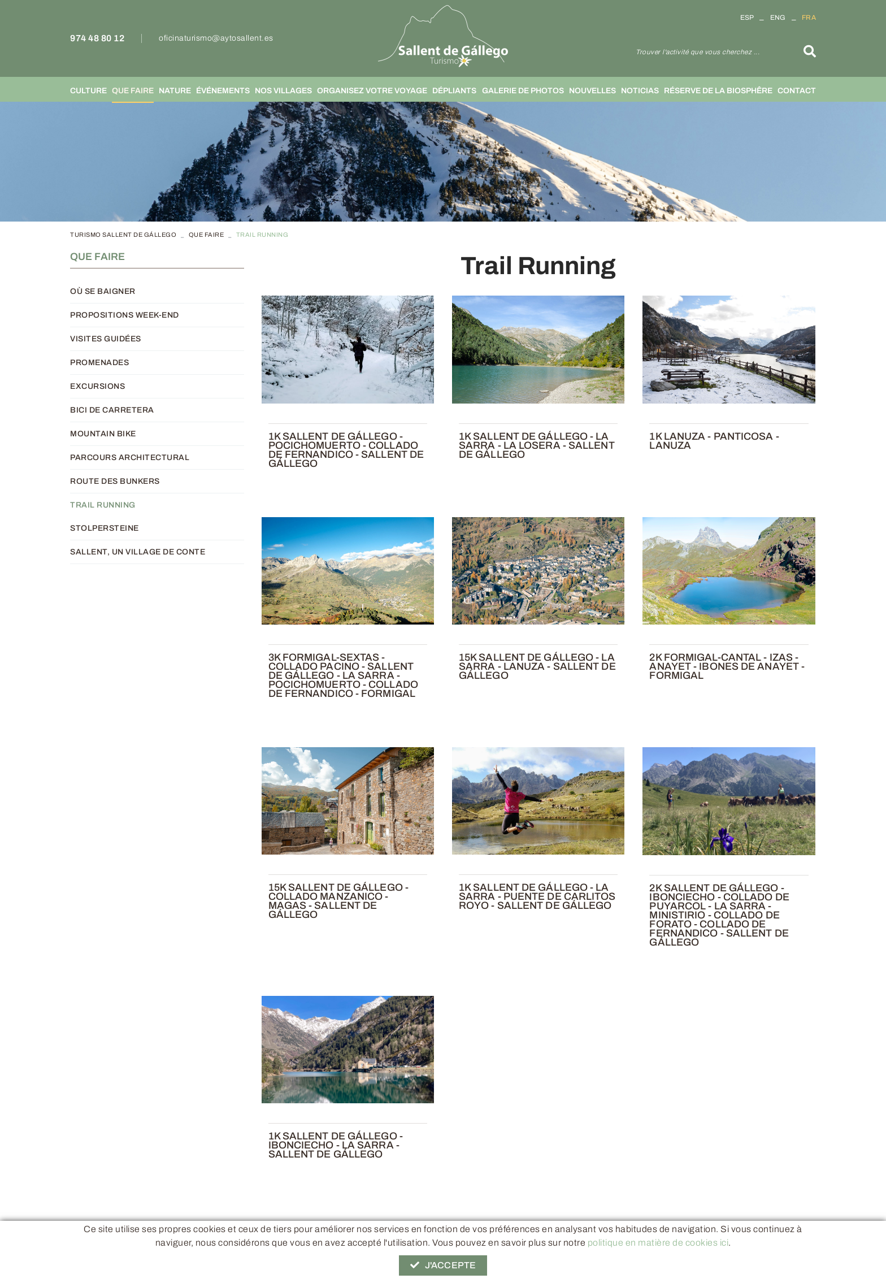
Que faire (206, 234)
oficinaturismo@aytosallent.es (216, 38)
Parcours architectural (129, 457)
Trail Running (103, 505)
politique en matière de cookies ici (658, 1242)
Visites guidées (105, 339)
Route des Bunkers (115, 481)
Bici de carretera (112, 410)
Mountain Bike (103, 434)
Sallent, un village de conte (137, 552)
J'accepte (443, 1265)
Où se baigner (103, 291)
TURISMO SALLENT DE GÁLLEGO (123, 234)
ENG (778, 17)
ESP (747, 17)
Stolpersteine (104, 528)
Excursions (97, 386)
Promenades (99, 362)
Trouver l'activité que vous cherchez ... (697, 52)
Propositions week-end (124, 315)
